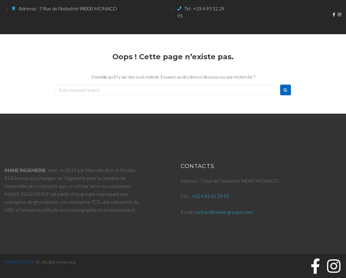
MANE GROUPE (20, 262)
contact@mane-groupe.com (223, 212)
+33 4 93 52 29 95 (210, 196)
